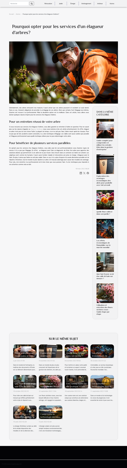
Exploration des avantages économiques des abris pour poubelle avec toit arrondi (104, 180)
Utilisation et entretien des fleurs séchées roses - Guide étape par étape (104, 309)
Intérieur (100, 3)
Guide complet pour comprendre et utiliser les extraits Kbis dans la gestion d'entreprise (104, 144)
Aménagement (86, 3)
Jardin (61, 3)
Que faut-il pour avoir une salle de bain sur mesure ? (105, 276)
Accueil (11, 14)
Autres (112, 3)
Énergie (72, 3)
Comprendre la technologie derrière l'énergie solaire (50, 417)
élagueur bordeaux (37, 129)
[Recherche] (19, 3)
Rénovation (48, 3)
